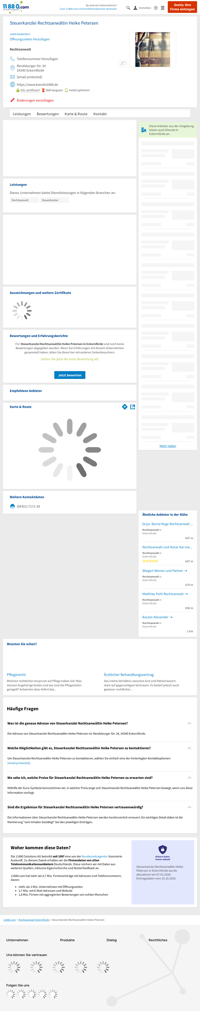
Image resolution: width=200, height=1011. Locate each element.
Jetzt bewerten (69, 375)
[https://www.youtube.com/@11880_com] (52, 994)
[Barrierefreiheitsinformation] (157, 7)
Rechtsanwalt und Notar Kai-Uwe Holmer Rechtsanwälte (167, 547)
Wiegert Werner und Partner (162, 570)
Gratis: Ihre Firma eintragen (182, 7)
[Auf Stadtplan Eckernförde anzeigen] (132, 406)
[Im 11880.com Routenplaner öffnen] (125, 406)
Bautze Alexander (155, 617)
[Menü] (164, 7)
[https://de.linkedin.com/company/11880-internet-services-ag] (42, 994)
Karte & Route (76, 113)
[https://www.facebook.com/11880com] (10, 994)
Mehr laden (168, 446)
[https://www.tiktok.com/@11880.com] (31, 994)
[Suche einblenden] (130, 7)
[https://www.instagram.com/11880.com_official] (21, 994)
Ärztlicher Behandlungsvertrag (129, 674)
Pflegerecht (16, 674)
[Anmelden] (143, 7)
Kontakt (100, 113)
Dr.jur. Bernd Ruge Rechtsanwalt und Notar (167, 524)
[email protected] (18, 763)
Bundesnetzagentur (95, 856)
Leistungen (22, 113)
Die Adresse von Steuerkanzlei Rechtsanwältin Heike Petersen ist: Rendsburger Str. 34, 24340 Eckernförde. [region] (76, 733)
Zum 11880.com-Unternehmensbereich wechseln (88, 9)
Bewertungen (48, 113)
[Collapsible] (189, 723)
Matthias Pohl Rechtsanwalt (163, 594)
